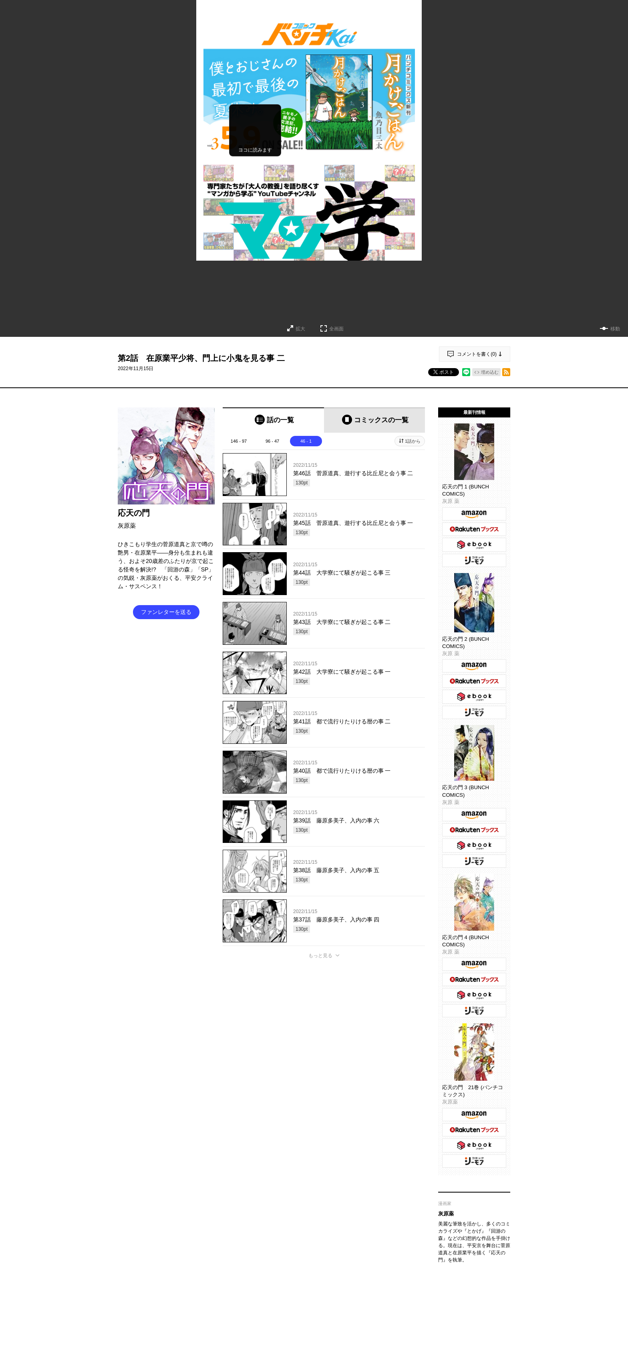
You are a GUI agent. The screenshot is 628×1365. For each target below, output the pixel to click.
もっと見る (320, 955)
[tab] (273, 420)
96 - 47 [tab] (272, 441)
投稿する (324, 1079)
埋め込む (490, 372)
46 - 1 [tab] (306, 441)
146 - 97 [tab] (239, 441)
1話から (413, 441)
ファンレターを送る (166, 612)
